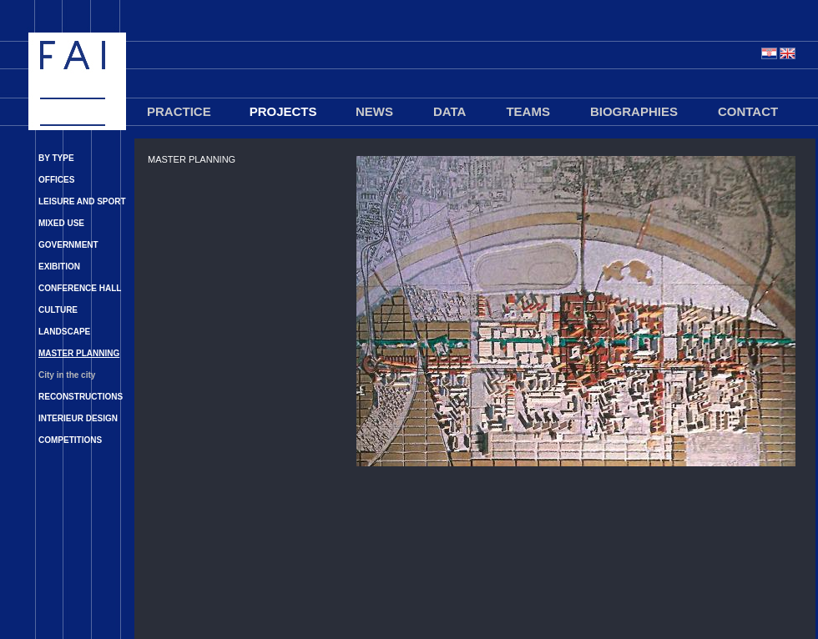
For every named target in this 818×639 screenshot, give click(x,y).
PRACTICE (179, 111)
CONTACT (748, 111)
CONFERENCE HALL (79, 288)
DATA (449, 111)
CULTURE (58, 309)
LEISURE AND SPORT (82, 201)
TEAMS (528, 111)
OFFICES (56, 179)
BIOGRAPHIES (634, 111)
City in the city (66, 375)
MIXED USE (61, 223)
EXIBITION (59, 266)
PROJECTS (283, 111)
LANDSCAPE (64, 331)
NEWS (374, 111)
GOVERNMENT (68, 244)
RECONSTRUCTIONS (80, 396)
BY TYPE (56, 158)
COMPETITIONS (70, 440)
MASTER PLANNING (78, 353)
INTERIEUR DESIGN (78, 418)
